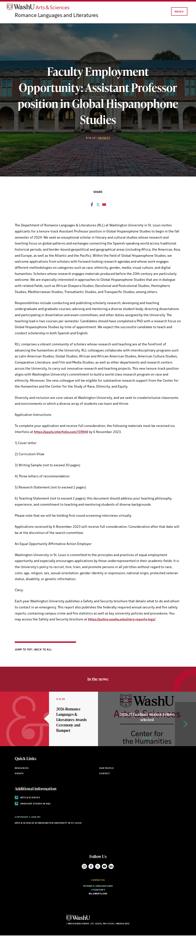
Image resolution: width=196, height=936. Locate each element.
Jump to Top (24, 650)
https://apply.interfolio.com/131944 (61, 432)
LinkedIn (111, 866)
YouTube (104, 866)
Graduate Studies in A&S (33, 804)
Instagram (84, 866)
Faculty (104, 138)
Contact (104, 774)
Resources (22, 769)
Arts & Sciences (27, 798)
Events (19, 774)
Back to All (43, 650)
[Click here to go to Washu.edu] (78, 921)
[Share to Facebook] (92, 206)
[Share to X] (98, 206)
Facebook (91, 866)
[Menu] (178, 11)
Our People (106, 769)
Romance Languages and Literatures (58, 16)
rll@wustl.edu (98, 894)
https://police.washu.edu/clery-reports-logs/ (121, 620)
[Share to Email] (104, 206)
